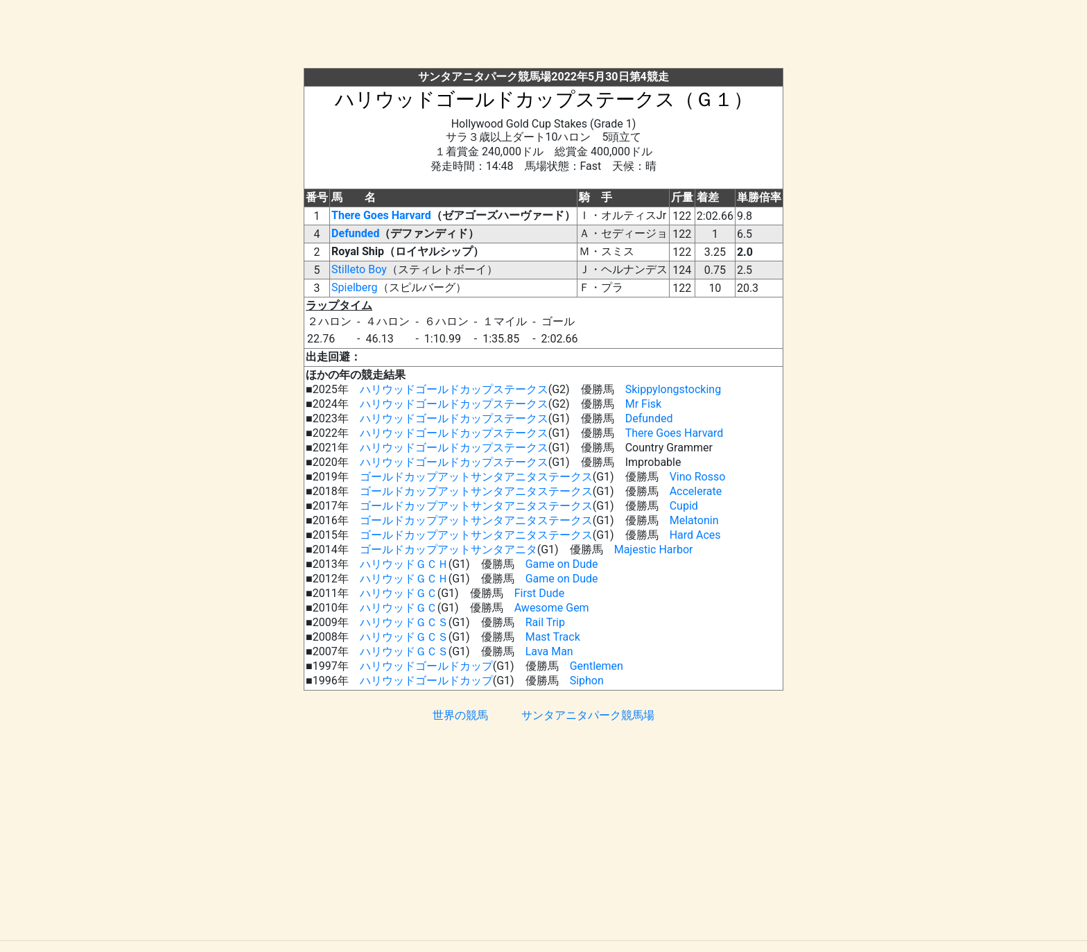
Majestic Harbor (653, 549)
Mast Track (552, 636)
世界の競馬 (460, 715)
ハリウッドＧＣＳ (404, 622)
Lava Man (549, 651)
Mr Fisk (643, 403)
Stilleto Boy (359, 269)
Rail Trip (545, 622)
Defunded (355, 233)
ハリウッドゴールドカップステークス (454, 389)
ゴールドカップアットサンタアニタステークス (476, 476)
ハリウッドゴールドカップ (426, 666)
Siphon (587, 680)
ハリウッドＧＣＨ (404, 564)
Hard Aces (695, 535)
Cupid (684, 505)
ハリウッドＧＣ (398, 593)
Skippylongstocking (673, 389)
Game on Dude (561, 564)
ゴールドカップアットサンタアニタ (448, 549)
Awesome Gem (551, 607)
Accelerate (696, 491)
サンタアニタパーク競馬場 (587, 715)
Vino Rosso (698, 476)
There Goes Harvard (381, 215)
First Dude (539, 593)
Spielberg (354, 287)
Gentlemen (596, 666)
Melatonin (694, 520)
